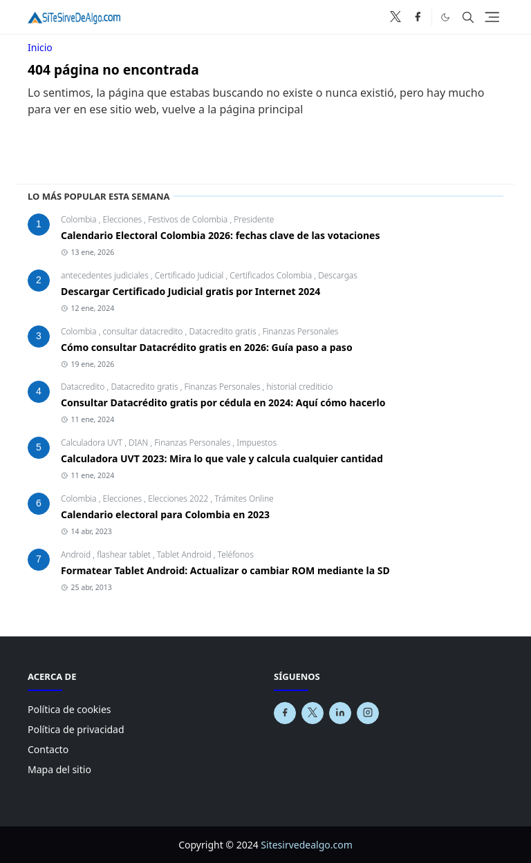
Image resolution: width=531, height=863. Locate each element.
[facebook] (418, 17)
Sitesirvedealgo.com (306, 844)
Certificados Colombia (272, 275)
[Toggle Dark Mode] (445, 16)
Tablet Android (185, 554)
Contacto (48, 749)
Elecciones (124, 219)
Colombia (80, 219)
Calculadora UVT (92, 442)
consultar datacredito (144, 331)
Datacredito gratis (223, 331)
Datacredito (84, 386)
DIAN (139, 442)
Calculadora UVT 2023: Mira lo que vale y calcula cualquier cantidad (222, 458)
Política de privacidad (76, 729)
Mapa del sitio (59, 769)
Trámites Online (243, 498)
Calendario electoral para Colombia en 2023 (165, 514)
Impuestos (256, 442)
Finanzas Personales (300, 331)
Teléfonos (236, 554)
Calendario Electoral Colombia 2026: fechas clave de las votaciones (220, 235)
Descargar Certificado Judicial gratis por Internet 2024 (190, 291)
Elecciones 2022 (179, 498)
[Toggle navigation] (492, 17)
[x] (395, 17)
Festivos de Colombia (189, 219)
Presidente (254, 219)
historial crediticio (299, 386)
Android (77, 554)
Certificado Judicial (190, 275)
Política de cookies (69, 709)
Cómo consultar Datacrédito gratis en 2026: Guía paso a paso (207, 347)
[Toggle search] (468, 17)
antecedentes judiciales (106, 275)
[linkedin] (340, 713)
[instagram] (368, 713)
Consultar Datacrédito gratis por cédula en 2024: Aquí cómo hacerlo (223, 402)
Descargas (337, 275)
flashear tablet (125, 554)
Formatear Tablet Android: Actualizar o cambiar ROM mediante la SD (225, 570)
